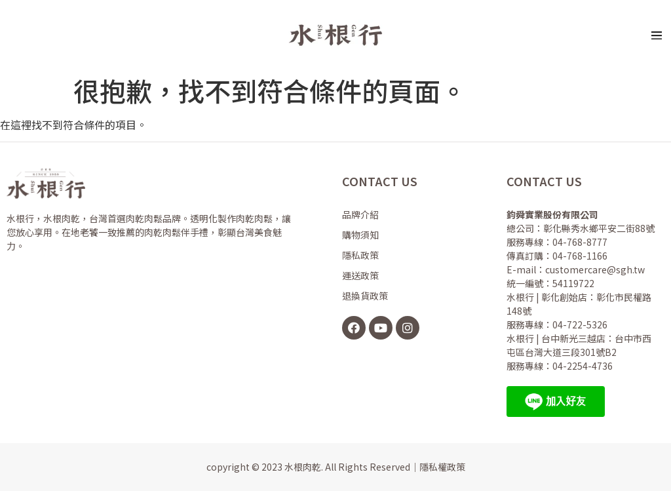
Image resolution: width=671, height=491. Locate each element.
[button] (656, 35)
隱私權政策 (442, 466)
